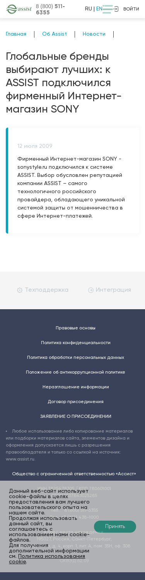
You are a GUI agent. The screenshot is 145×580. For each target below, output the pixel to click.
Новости (94, 34)
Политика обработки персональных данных (75, 357)
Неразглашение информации (76, 387)
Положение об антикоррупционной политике (75, 372)
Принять (115, 526)
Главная (16, 34)
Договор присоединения (76, 402)
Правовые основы (76, 328)
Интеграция (109, 290)
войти (126, 9)
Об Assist (54, 34)
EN (99, 9)
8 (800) (50, 9)
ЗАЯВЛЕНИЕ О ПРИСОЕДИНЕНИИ (75, 416)
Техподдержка (42, 290)
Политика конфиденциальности (76, 343)
